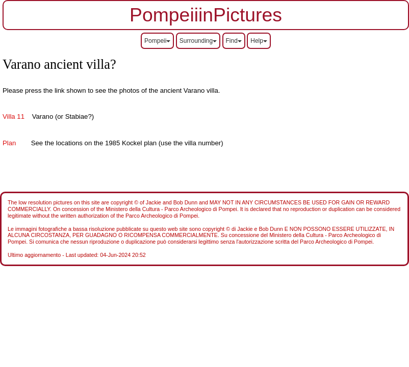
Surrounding (198, 40)
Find (234, 40)
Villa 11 (13, 116)
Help (258, 40)
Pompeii (157, 40)
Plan (9, 143)
